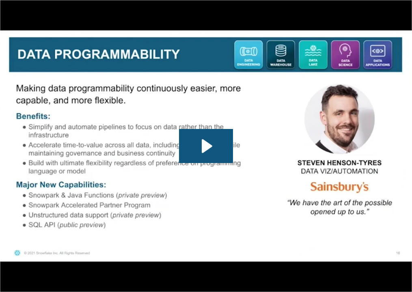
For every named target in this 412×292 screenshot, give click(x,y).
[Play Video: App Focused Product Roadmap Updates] (206, 146)
